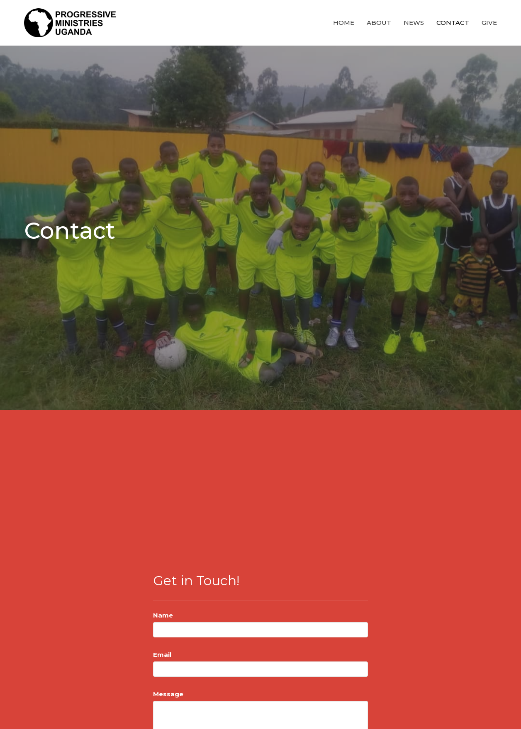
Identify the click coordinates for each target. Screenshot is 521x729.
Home (343, 23)
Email (162, 655)
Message (168, 694)
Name (163, 615)
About (379, 23)
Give (489, 23)
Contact (452, 23)
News (414, 23)
